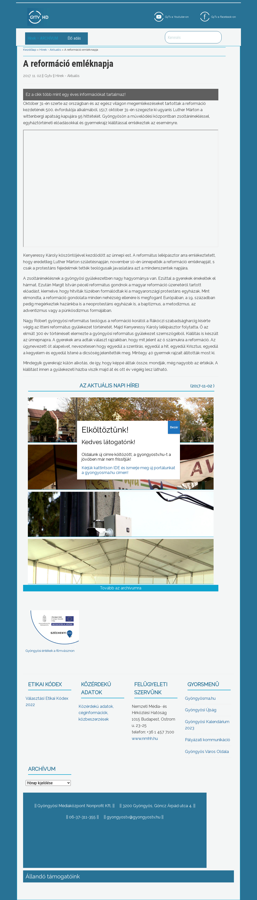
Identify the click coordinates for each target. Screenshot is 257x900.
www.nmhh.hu (145, 738)
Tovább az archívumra (120, 588)
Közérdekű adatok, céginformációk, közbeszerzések (96, 713)
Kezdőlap (29, 49)
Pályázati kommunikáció (207, 739)
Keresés (215, 37)
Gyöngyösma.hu (200, 698)
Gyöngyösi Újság (200, 710)
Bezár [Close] (174, 427)
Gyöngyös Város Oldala (207, 751)
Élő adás (74, 38)
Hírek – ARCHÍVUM (43, 38)
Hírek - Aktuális (50, 49)
